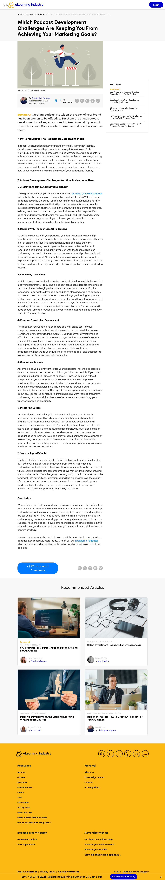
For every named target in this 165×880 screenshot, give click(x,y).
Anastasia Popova (39, 661)
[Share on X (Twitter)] (82, 101)
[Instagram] (145, 753)
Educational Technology (99, 642)
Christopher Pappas (40, 98)
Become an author (27, 839)
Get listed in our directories (98, 839)
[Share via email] (92, 101)
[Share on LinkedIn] (87, 101)
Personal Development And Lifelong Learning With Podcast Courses (126, 117)
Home (20, 14)
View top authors (26, 844)
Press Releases (24, 787)
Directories (23, 802)
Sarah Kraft (36, 730)
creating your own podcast (87, 193)
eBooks (21, 777)
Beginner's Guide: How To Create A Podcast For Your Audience (125, 125)
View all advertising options (102, 854)
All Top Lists (23, 807)
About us (89, 772)
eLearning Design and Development (104, 714)
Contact (88, 782)
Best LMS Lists (24, 812)
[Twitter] (110, 753)
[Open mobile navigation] (5, 5)
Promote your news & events (99, 844)
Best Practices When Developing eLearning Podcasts (124, 101)
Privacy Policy (47, 871)
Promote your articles (95, 849)
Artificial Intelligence (31, 645)
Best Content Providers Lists (32, 817)
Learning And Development (33, 714)
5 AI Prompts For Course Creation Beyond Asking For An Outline (124, 93)
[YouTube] (127, 753)
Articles (21, 772)
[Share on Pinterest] (98, 101)
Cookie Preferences (68, 871)
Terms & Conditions (26, 871)
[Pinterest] (136, 753)
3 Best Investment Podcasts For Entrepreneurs (123, 109)
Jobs (19, 797)
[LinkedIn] (119, 753)
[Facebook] (101, 753)
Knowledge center (94, 777)
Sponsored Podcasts (86, 540)
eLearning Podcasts (34, 14)
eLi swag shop (91, 787)
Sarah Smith (103, 661)
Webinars (22, 782)
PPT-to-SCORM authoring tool (34, 822)
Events (20, 792)
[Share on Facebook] (77, 101)
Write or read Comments (38, 568)
